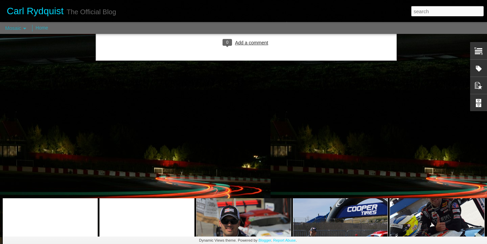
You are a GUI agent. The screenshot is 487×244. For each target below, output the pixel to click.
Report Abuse (284, 240)
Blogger (264, 240)
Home (42, 27)
